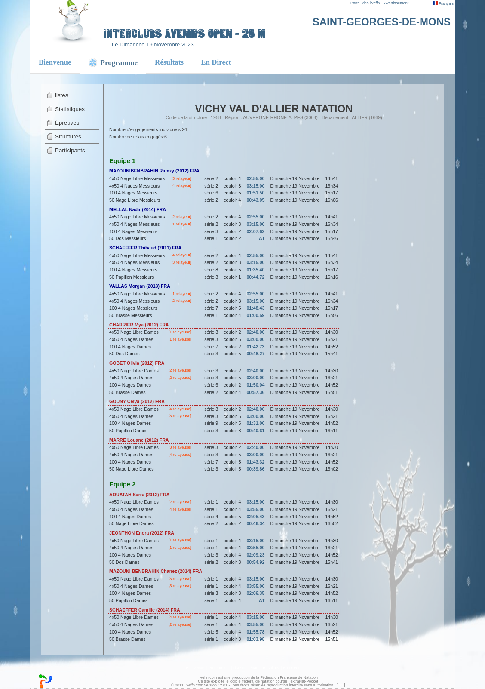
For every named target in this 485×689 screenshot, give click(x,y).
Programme (219, 668)
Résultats (169, 62)
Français (443, 3)
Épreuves (67, 123)
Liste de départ (246, 668)
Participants (70, 150)
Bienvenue (55, 62)
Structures (68, 136)
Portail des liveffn (365, 3)
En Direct (216, 62)
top (340, 685)
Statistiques (70, 109)
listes (61, 95)
